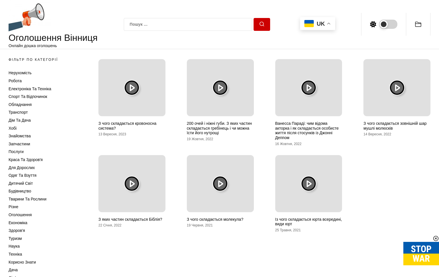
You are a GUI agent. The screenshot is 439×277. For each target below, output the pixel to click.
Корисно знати (22, 262)
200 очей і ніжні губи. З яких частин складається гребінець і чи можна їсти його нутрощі (219, 128)
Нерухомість (20, 73)
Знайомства (20, 136)
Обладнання (20, 104)
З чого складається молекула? (215, 219)
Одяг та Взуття (23, 175)
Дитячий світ (21, 183)
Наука (14, 246)
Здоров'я (17, 230)
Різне (13, 206)
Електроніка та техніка (30, 89)
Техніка (15, 254)
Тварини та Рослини (27, 199)
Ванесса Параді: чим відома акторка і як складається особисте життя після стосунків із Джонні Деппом (307, 130)
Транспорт (18, 112)
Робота (15, 81)
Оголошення (20, 214)
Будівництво (20, 191)
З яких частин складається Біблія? (130, 219)
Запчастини (19, 144)
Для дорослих (22, 167)
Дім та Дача (20, 120)
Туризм (15, 238)
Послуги (16, 151)
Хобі (13, 128)
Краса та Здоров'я (26, 159)
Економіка (18, 222)
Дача (13, 270)
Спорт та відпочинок (28, 96)
